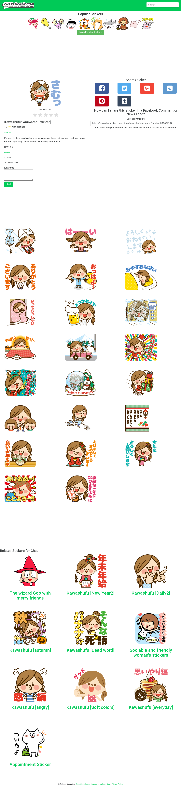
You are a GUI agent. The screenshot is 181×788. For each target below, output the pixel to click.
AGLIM (7, 132)
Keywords (95, 784)
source (7, 153)
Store (109, 784)
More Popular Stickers (90, 32)
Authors (103, 784)
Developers (85, 784)
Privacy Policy (117, 784)
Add (9, 184)
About (78, 784)
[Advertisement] (85, 58)
